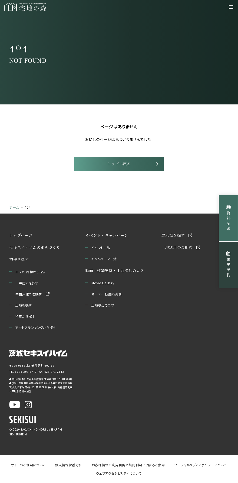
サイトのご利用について (28, 466)
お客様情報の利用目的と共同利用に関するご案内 (128, 466)
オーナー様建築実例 (106, 295)
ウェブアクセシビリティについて (119, 474)
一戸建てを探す (27, 284)
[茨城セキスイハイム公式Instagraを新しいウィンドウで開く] (28, 405)
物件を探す (19, 260)
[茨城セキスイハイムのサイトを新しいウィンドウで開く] (38, 354)
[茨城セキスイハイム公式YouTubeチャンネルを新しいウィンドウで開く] (14, 405)
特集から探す (25, 317)
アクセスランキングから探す (35, 328)
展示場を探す (173, 236)
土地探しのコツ (102, 306)
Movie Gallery (102, 284)
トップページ (21, 236)
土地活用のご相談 (176, 248)
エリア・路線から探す (30, 272)
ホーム (14, 208)
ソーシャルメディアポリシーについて (200, 466)
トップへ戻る (119, 164)
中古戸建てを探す (28, 295)
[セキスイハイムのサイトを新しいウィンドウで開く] (22, 420)
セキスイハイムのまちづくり (34, 248)
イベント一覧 (100, 248)
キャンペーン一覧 (104, 259)
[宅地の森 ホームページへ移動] (48, 7)
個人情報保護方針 (69, 466)
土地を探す (23, 306)
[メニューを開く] (231, 7)
